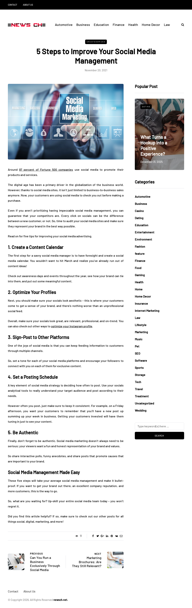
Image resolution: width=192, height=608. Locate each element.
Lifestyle (140, 325)
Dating (146, 106)
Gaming (140, 275)
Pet (137, 346)
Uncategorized (96, 42)
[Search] (159, 426)
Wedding (140, 410)
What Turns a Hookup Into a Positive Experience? (153, 145)
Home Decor (151, 25)
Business (83, 25)
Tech (138, 382)
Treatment (142, 396)
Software (141, 360)
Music (138, 339)
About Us (28, 4)
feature (140, 253)
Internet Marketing (147, 310)
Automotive (64, 25)
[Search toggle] (181, 24)
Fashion (140, 246)
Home (138, 289)
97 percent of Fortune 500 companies (46, 169)
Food (138, 268)
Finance (118, 25)
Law (167, 25)
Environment (143, 239)
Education (101, 25)
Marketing (141, 332)
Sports (139, 367)
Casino (139, 211)
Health (133, 25)
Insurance (141, 303)
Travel (139, 389)
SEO (137, 353)
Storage (140, 375)
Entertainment (144, 232)
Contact (12, 4)
